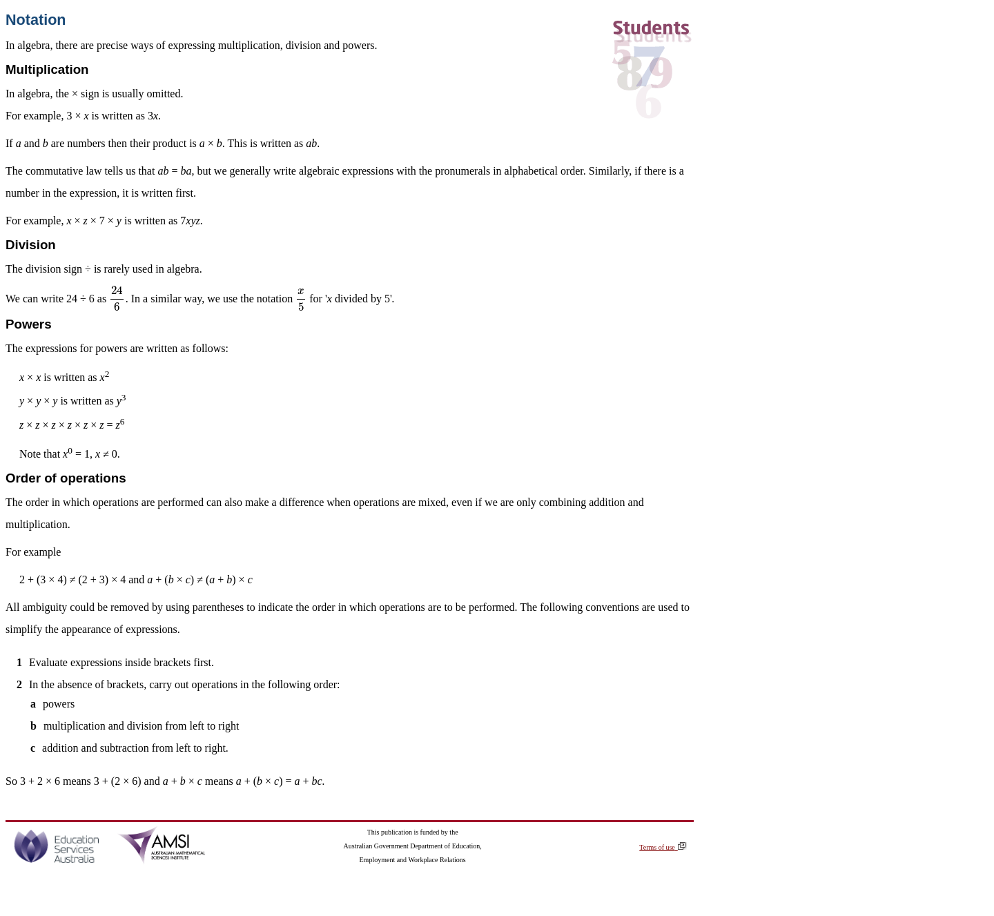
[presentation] (117, 298)
